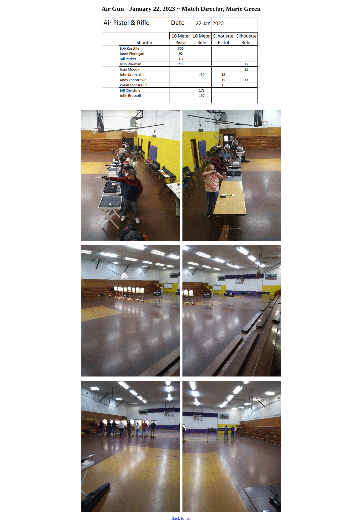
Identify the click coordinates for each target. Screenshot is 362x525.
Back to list (181, 518)
